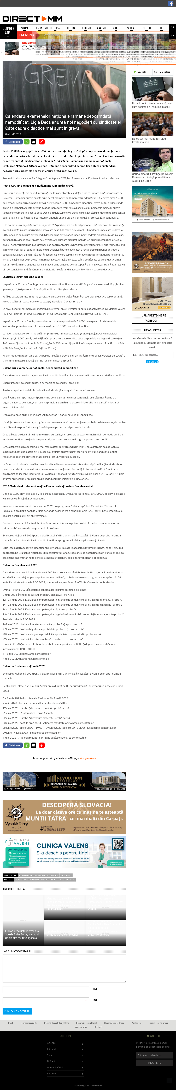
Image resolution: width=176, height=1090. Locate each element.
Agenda (51, 1042)
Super (50, 1055)
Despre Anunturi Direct (86, 1023)
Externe (51, 1073)
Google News (88, 758)
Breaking (26, 35)
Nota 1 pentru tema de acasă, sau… (32, 47)
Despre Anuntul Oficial (114, 1023)
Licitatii (51, 1061)
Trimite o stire (80, 1027)
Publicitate (136, 1023)
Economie (68, 43)
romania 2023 (67, 879)
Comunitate (25, 875)
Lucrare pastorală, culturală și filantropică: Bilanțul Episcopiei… (154, 50)
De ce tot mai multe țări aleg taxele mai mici (149, 140)
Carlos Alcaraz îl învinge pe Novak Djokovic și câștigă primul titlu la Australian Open (152, 177)
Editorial (51, 1048)
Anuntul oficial (55, 1067)
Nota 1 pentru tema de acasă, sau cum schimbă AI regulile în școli (152, 105)
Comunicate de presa (158, 1023)
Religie (148, 43)
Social (54, 875)
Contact (98, 1027)
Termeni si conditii (28, 1023)
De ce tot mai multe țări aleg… (72, 47)
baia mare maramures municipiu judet (36, 879)
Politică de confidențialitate (56, 1023)
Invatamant (28, 43)
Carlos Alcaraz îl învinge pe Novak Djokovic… (112, 48)
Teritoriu (66, 875)
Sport (107, 43)
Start (10, 1023)
